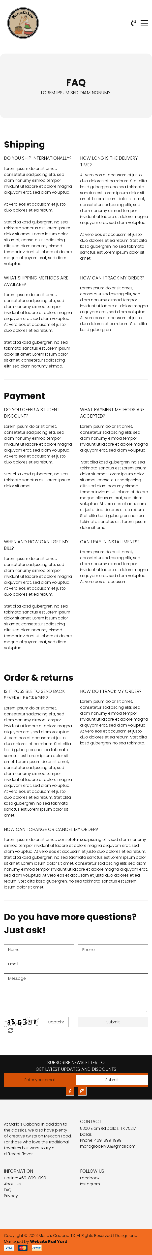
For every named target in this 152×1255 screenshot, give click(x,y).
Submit (113, 1022)
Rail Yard (57, 1241)
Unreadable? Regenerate (10, 1030)
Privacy (11, 1196)
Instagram (90, 1184)
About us (12, 1184)
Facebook (89, 1178)
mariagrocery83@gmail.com (107, 1146)
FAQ (7, 1190)
